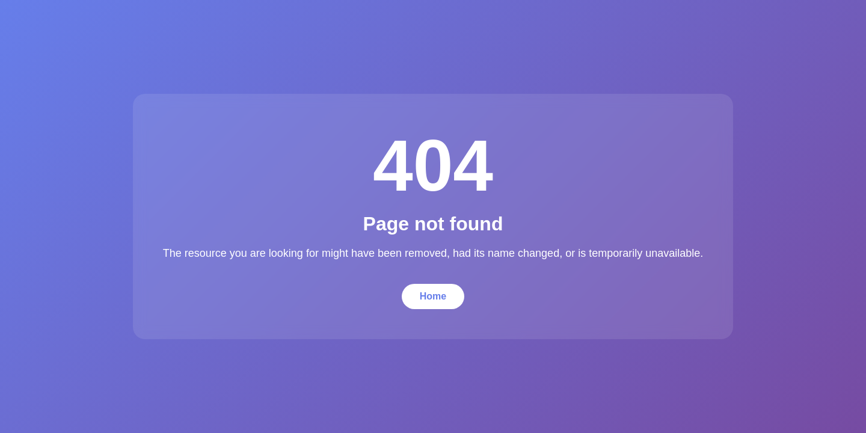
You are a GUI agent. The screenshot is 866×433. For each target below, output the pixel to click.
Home (433, 296)
